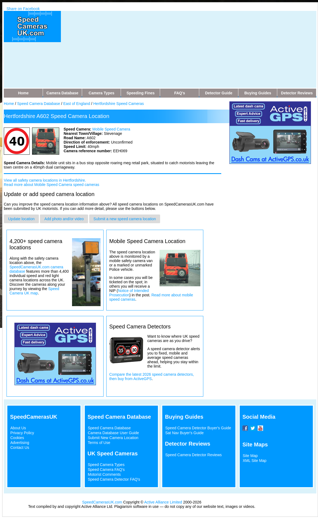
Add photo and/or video (64, 219)
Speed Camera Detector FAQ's (114, 479)
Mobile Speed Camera (111, 129)
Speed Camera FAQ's (106, 469)
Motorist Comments (104, 474)
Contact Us (19, 447)
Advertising (19, 442)
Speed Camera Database (38, 103)
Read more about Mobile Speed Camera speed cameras (51, 184)
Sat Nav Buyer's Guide (184, 433)
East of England (76, 103)
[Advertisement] (168, 49)
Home (9, 103)
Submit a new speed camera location (124, 219)
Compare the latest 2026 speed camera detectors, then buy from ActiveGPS (151, 376)
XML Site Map (254, 460)
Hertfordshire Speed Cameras (118, 103)
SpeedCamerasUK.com (102, 502)
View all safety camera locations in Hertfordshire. (45, 180)
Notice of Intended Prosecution (129, 292)
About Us (18, 428)
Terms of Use (99, 442)
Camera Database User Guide (113, 433)
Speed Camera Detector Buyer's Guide (198, 428)
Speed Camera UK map (34, 291)
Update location (21, 219)
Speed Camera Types (106, 464)
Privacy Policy (22, 433)
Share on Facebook (23, 9)
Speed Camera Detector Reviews (193, 455)
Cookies (17, 438)
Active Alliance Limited (163, 502)
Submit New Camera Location (113, 438)
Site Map (250, 455)
